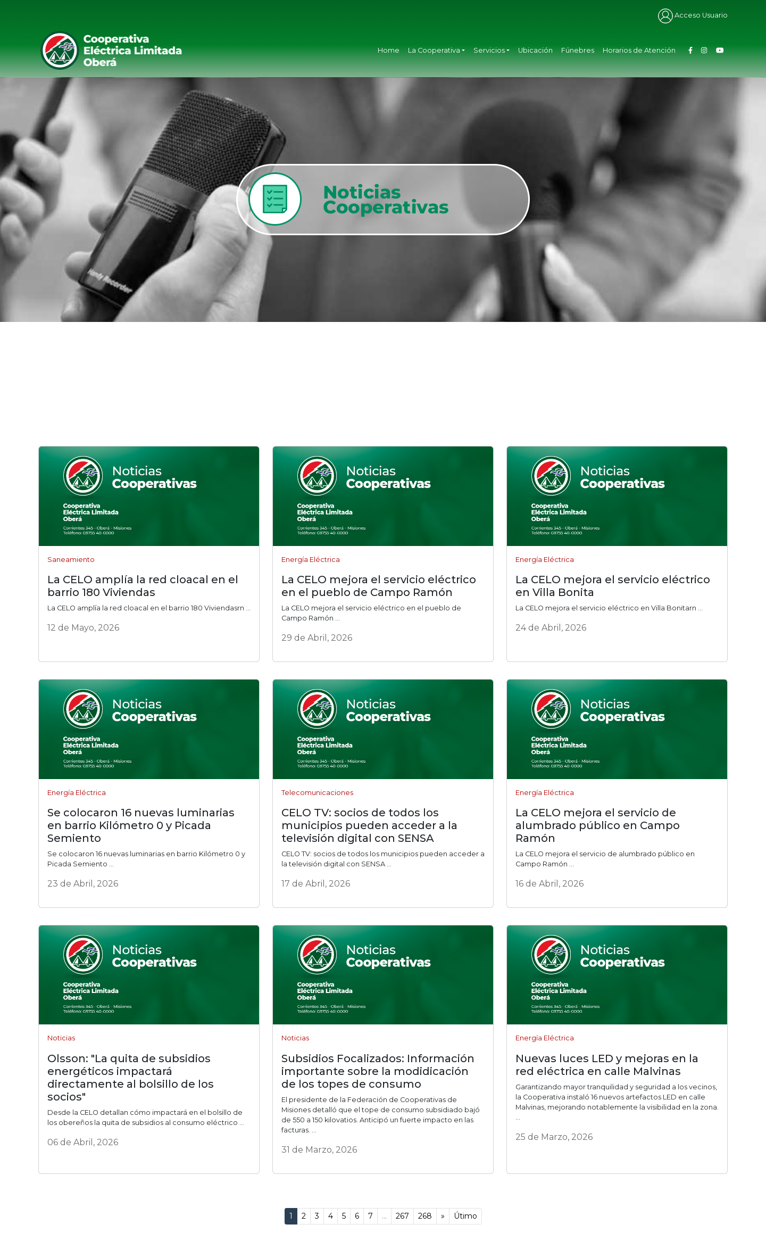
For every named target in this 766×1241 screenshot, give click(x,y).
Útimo (465, 1216)
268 (425, 1216)
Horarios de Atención (639, 50)
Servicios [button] (489, 50)
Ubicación (535, 50)
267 (402, 1216)
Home (388, 50)
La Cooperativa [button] (434, 50)
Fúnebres (577, 50)
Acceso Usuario (693, 15)
